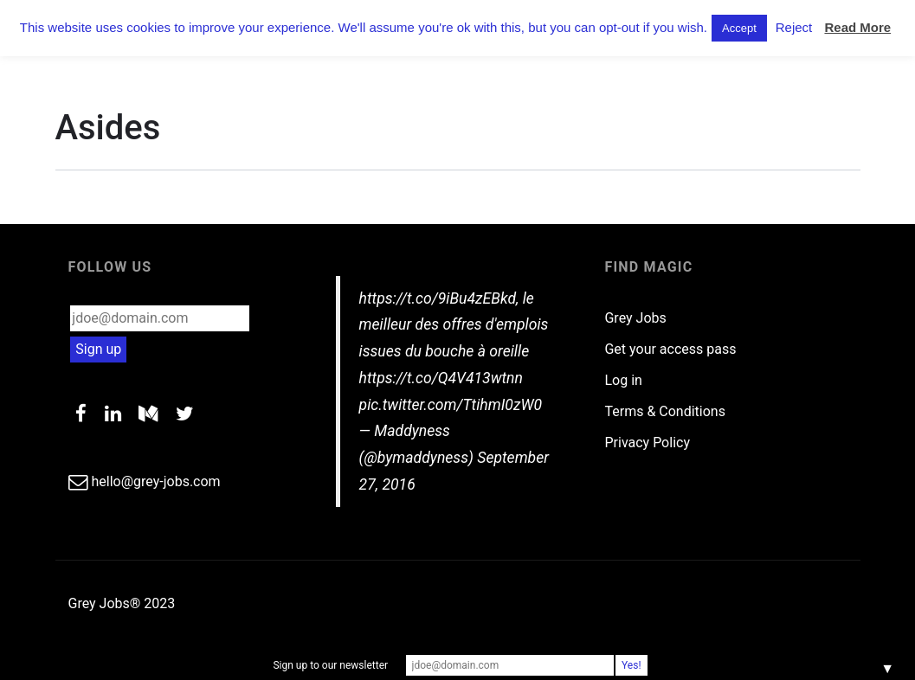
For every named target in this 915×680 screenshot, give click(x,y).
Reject (794, 27)
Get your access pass (670, 349)
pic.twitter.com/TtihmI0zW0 (451, 405)
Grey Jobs (635, 318)
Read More (857, 27)
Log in (622, 380)
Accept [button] (739, 28)
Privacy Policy (647, 442)
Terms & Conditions (664, 411)
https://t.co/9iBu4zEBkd (437, 298)
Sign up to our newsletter (330, 665)
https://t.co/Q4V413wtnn (441, 378)
